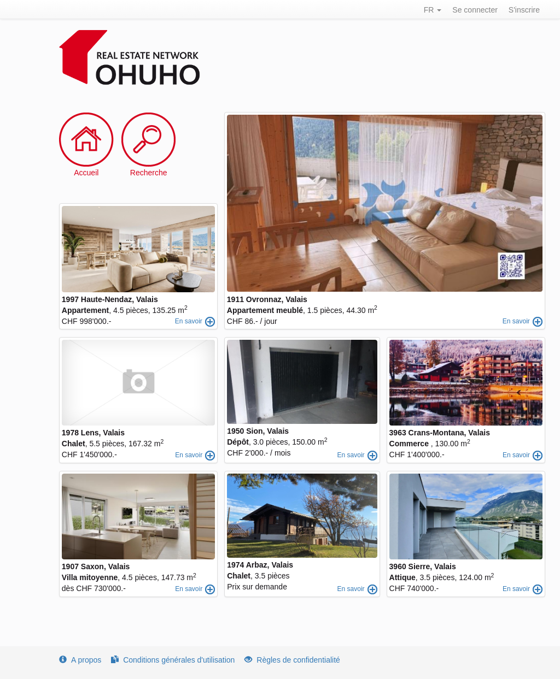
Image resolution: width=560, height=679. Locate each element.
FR (433, 9)
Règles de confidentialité (292, 660)
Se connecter (475, 9)
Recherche (148, 172)
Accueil (86, 172)
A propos (80, 660)
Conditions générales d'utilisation (173, 660)
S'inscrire (524, 9)
